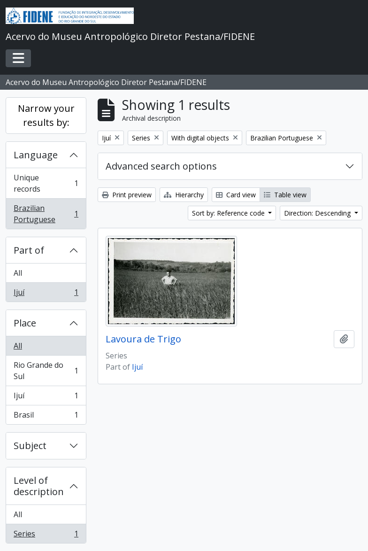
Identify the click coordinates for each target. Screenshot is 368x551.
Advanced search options (161, 166)
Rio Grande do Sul (45, 370)
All (18, 273)
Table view (285, 194)
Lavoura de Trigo (143, 339)
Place (25, 323)
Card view (236, 194)
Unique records (45, 183)
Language (36, 154)
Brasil (45, 416)
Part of (29, 250)
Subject (30, 445)
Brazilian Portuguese (45, 214)
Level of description (39, 486)
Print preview (127, 194)
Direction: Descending (318, 213)
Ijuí (45, 294)
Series (45, 535)
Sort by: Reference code (229, 213)
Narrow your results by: (46, 115)
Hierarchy (184, 194)
